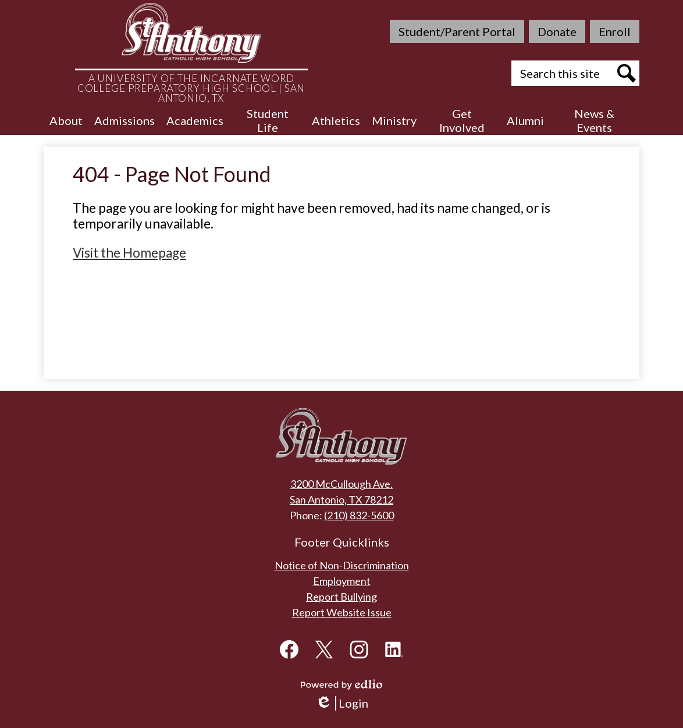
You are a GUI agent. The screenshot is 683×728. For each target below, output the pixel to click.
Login (341, 703)
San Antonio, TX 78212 (341, 499)
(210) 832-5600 (359, 515)
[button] (66, 120)
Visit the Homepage (129, 252)
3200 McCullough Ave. (341, 483)
